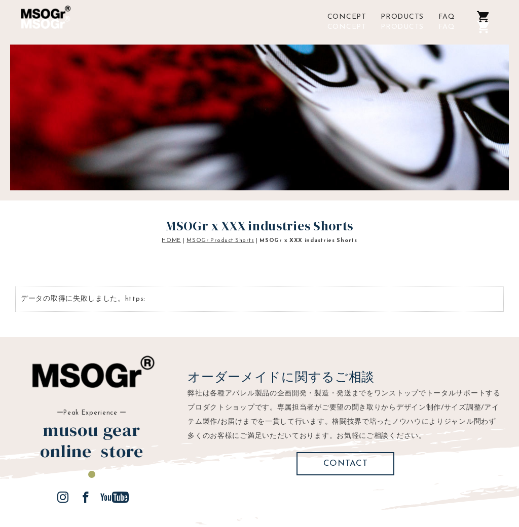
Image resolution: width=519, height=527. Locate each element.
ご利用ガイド (97, 499)
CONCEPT (346, 27)
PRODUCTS (402, 27)
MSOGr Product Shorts (220, 206)
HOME (171, 206)
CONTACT (345, 429)
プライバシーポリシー (327, 499)
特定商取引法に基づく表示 (230, 499)
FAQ (446, 27)
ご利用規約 (152, 499)
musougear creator (411, 499)
